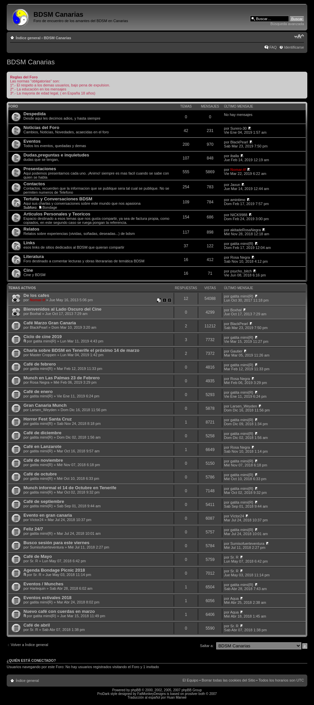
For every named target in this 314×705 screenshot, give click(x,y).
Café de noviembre (43, 460)
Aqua (234, 598)
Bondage (50, 207)
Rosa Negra (240, 257)
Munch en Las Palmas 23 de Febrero (61, 377)
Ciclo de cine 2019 (42, 336)
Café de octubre (40, 473)
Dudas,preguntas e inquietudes (56, 154)
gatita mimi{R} (241, 244)
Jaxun (235, 185)
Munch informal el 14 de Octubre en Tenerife (69, 487)
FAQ (273, 47)
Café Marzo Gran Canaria (49, 322)
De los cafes (36, 295)
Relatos (31, 229)
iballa (234, 156)
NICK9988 (238, 215)
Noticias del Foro (41, 127)
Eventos (32, 141)
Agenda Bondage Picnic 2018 (54, 570)
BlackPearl (239, 142)
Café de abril (36, 625)
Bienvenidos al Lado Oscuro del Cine (62, 309)
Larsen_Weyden (43, 410)
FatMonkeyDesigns (151, 694)
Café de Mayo (37, 556)
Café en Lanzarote (42, 446)
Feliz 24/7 (33, 528)
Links (29, 242)
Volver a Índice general (29, 645)
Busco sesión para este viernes (56, 542)
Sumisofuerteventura (47, 547)
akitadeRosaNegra (245, 230)
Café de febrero (39, 364)
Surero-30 (238, 128)
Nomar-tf (238, 170)
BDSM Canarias (57, 38)
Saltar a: (207, 646)
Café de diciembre (42, 432)
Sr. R (34, 561)
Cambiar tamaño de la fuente (299, 37)
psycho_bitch (241, 271)
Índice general (28, 38)
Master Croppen (43, 355)
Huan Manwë (176, 697)
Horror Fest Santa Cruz (47, 419)
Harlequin (38, 588)
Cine (28, 270)
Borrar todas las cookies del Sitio (228, 680)
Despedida (34, 113)
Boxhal (35, 314)
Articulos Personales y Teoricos (56, 213)
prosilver (191, 694)
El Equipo (190, 680)
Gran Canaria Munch (45, 405)
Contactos (34, 183)
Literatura (33, 256)
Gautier (236, 351)
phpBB (136, 690)
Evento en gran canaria (47, 515)
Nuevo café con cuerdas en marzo (59, 611)
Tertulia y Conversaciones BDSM (57, 198)
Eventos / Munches (43, 583)
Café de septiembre (43, 501)
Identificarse (294, 47)
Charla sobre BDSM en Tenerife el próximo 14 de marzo (81, 350)
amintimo (237, 200)
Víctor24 (37, 520)
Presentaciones (39, 168)
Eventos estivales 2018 (47, 597)
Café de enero (38, 391)
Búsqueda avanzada (287, 24)
